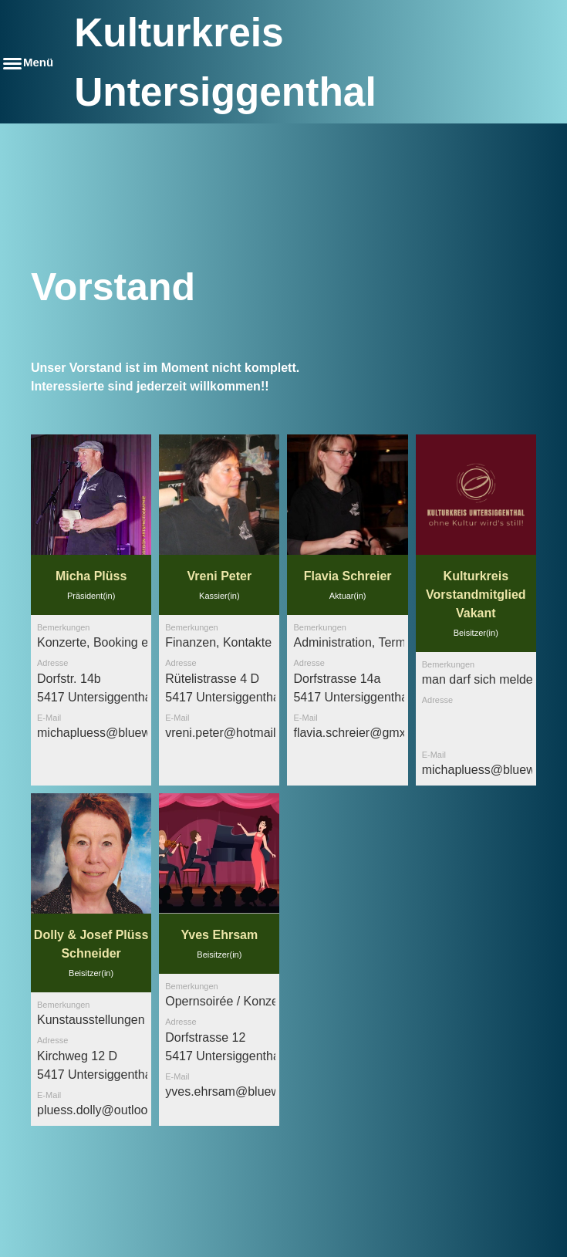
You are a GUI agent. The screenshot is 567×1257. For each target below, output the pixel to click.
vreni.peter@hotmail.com (233, 732)
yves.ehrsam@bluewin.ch (235, 1091)
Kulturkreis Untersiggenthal (225, 62)
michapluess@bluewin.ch (107, 732)
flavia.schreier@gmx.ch (357, 732)
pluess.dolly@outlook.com (109, 1110)
